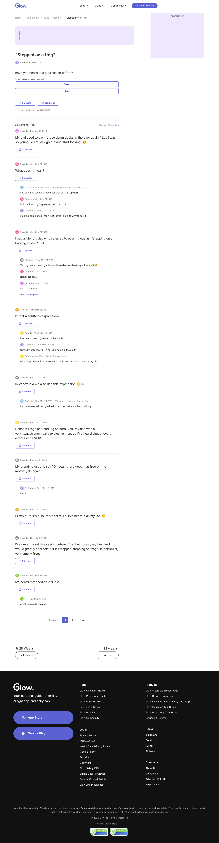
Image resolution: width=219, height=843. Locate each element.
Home (18, 17)
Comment (48, 103)
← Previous (52, 620)
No (67, 91)
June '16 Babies (52, 17)
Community (32, 17)
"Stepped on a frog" (76, 17)
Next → (83, 620)
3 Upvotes (26, 149)
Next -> (107, 655)
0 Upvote (25, 103)
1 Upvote (25, 391)
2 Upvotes (26, 178)
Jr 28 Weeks (24, 648)
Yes (67, 84)
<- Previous (27, 655)
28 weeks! (111, 648)
